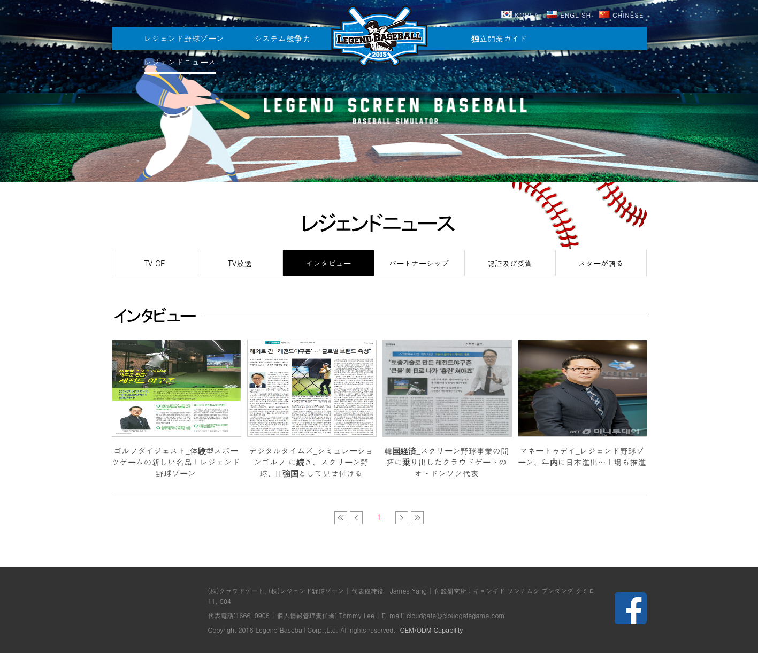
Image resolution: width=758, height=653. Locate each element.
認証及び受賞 (509, 263)
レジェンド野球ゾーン (184, 38)
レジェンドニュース (180, 61)
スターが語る (600, 263)
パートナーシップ (419, 263)
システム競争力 (282, 38)
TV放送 (240, 263)
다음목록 (401, 517)
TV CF (154, 263)
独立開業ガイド (499, 38)
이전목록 (340, 517)
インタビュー (328, 263)
